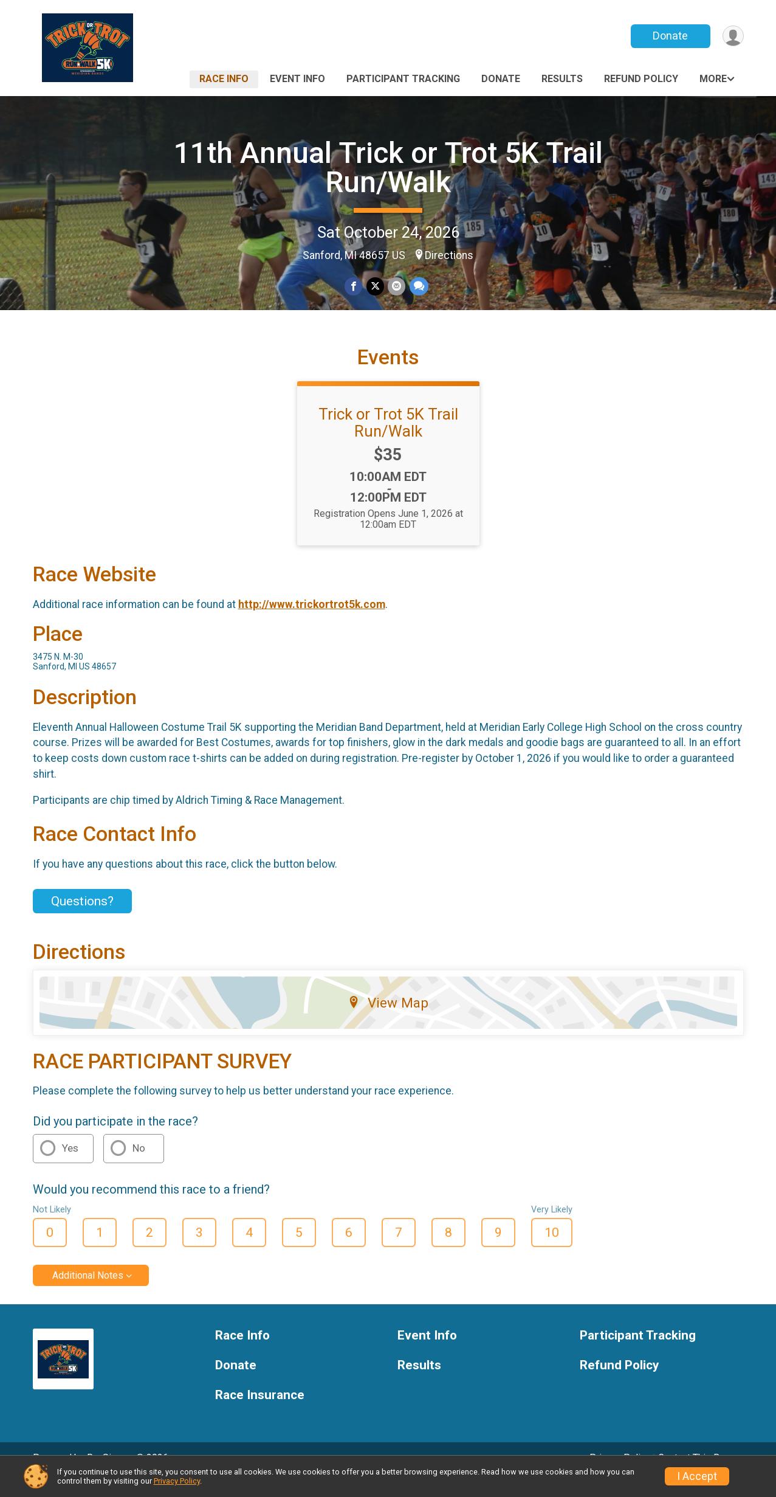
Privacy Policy (177, 1480)
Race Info (224, 79)
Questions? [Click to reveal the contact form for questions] (82, 918)
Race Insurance (259, 1412)
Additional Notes (87, 1292)
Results (562, 79)
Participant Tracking (403, 79)
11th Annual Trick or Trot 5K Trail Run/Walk (388, 167)
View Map (388, 1020)
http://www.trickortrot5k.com (311, 621)
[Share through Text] (418, 287)
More (713, 79)
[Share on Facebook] (354, 287)
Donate (669, 35)
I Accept (697, 1476)
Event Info (297, 79)
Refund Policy (641, 79)
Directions (449, 255)
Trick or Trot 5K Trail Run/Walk (388, 439)
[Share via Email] (396, 287)
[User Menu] (732, 36)
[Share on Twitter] (375, 287)
